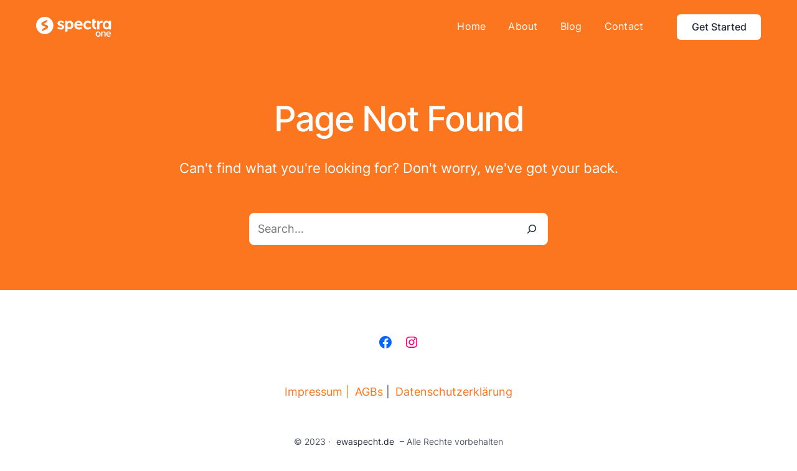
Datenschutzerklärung (453, 391)
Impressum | (317, 391)
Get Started (719, 27)
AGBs (369, 391)
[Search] (532, 229)
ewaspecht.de (365, 441)
